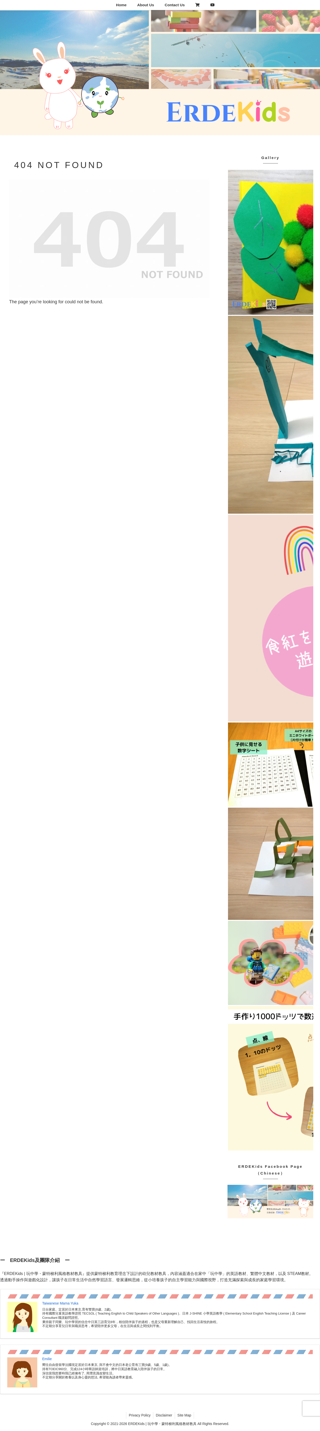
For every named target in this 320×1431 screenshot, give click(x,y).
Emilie (47, 1359)
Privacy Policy (139, 1415)
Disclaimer (164, 1415)
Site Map (184, 1415)
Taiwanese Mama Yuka (60, 1303)
